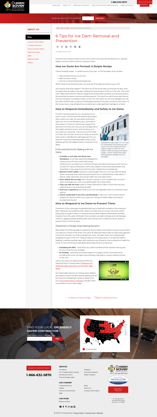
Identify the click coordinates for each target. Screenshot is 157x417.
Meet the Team (34, 52)
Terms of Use (90, 413)
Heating (87, 370)
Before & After (33, 59)
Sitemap (100, 413)
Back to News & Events (106, 298)
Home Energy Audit (66, 377)
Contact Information (36, 42)
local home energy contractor (72, 281)
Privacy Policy (79, 413)
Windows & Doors (65, 375)
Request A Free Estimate (39, 368)
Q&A (29, 56)
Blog (30, 37)
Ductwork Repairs (91, 372)
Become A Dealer (118, 389)
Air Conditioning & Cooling (69, 372)
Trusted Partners (34, 45)
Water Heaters (89, 375)
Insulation (62, 370)
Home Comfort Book (36, 49)
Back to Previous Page (79, 298)
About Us (33, 29)
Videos (30, 62)
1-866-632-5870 (119, 2)
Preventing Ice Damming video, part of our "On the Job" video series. (74, 265)
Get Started (75, 18)
